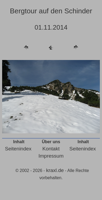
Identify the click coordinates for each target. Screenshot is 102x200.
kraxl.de (55, 170)
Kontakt (51, 148)
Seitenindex (18, 148)
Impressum (51, 156)
